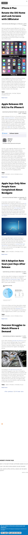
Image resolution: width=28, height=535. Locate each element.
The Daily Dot (17, 208)
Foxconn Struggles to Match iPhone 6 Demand (13, 328)
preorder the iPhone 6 (18, 340)
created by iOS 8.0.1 (9, 118)
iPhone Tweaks (16, 93)
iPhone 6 (7, 174)
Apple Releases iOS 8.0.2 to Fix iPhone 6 (13, 106)
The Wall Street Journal (14, 369)
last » (22, 391)
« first (5, 391)
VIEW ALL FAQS (25, 472)
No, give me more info (15, 532)
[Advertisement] (14, 408)
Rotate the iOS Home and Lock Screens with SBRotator (13, 16)
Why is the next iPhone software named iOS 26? (14, 464)
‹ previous (10, 391)
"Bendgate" (4, 215)
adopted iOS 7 (19, 308)
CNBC (8, 127)
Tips (3, 93)
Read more (4, 97)
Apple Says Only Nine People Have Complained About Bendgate (14, 188)
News (3, 174)
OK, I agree (4, 532)
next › (19, 391)
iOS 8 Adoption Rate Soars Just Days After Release (13, 264)
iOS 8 (12, 174)
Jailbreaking (8, 93)
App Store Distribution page (13, 279)
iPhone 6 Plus (6, 95)
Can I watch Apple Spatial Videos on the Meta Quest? (13, 469)
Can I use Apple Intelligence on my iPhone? (12, 466)
